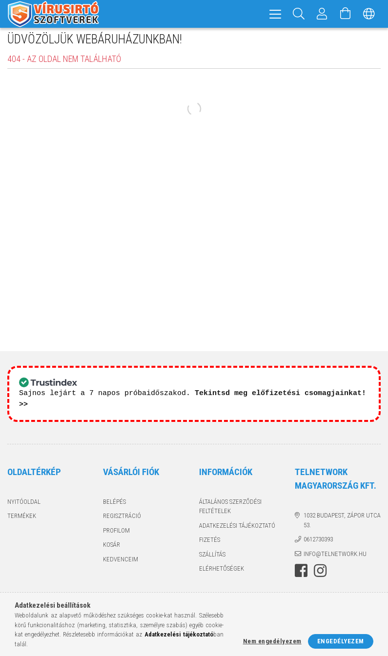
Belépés (114, 506)
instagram (320, 576)
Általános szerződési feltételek (230, 511)
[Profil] (322, 14)
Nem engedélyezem (272, 641)
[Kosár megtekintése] (345, 14)
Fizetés (209, 545)
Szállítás (212, 559)
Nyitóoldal (24, 506)
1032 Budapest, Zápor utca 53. (342, 525)
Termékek (21, 521)
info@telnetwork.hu (335, 558)
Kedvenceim (120, 564)
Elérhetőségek (221, 573)
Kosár (111, 550)
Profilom (116, 535)
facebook (301, 576)
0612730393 (318, 544)
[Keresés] (298, 14)
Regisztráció (122, 521)
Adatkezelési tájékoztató (237, 530)
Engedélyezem (340, 641)
